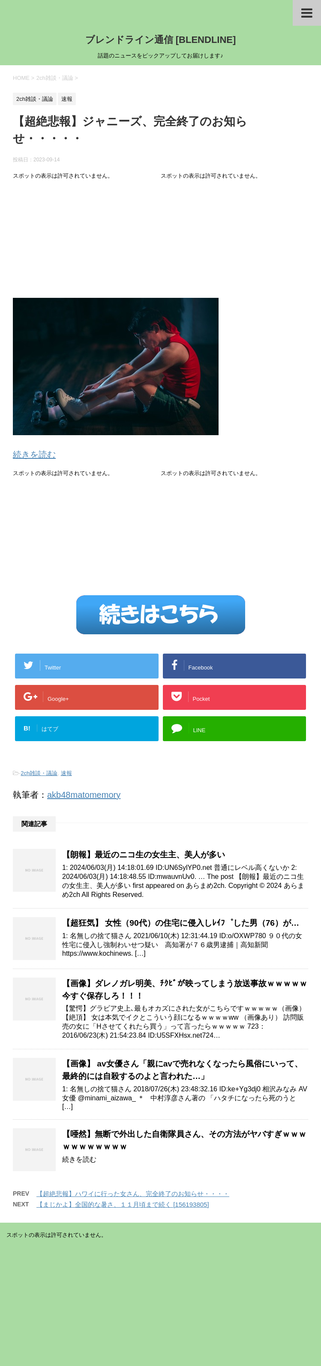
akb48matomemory (83, 795)
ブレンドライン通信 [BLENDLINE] (160, 39)
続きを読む (34, 454)
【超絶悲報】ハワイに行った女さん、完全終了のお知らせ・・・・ (132, 1193)
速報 (66, 773)
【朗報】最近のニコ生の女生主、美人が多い (143, 854)
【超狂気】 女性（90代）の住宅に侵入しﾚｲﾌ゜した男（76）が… (180, 922)
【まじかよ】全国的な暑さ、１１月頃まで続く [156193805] (122, 1204)
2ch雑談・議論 (39, 773)
